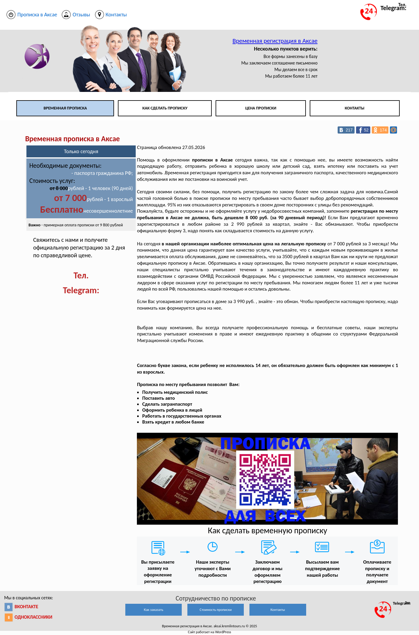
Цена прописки (260, 108)
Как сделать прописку (165, 108)
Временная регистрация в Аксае (275, 41)
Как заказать (153, 609)
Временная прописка (65, 108)
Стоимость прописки (216, 609)
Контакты (354, 108)
